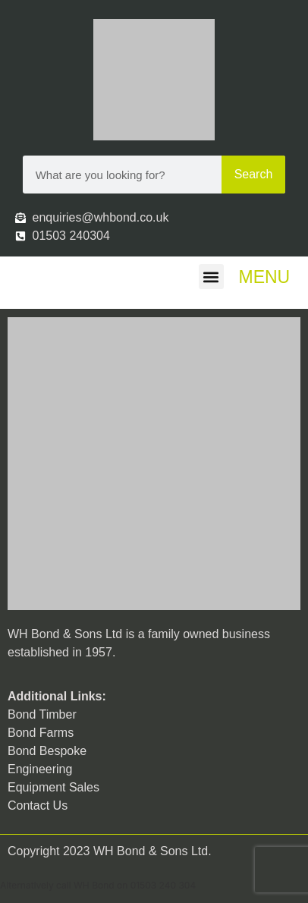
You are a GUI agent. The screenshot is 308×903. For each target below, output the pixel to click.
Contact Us (38, 805)
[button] (211, 276)
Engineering (40, 769)
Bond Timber (42, 714)
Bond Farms (41, 732)
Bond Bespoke (47, 750)
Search (253, 174)
